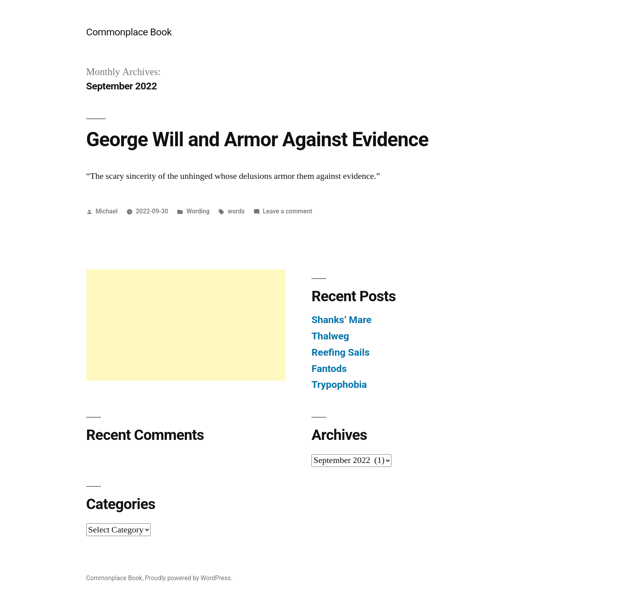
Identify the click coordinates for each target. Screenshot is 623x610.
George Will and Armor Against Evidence (257, 139)
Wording (197, 211)
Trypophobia (339, 384)
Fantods (329, 368)
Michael (107, 211)
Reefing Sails (341, 352)
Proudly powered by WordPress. (188, 578)
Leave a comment (287, 211)
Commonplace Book (129, 32)
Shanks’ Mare (341, 319)
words (236, 211)
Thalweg (330, 336)
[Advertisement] (185, 325)
